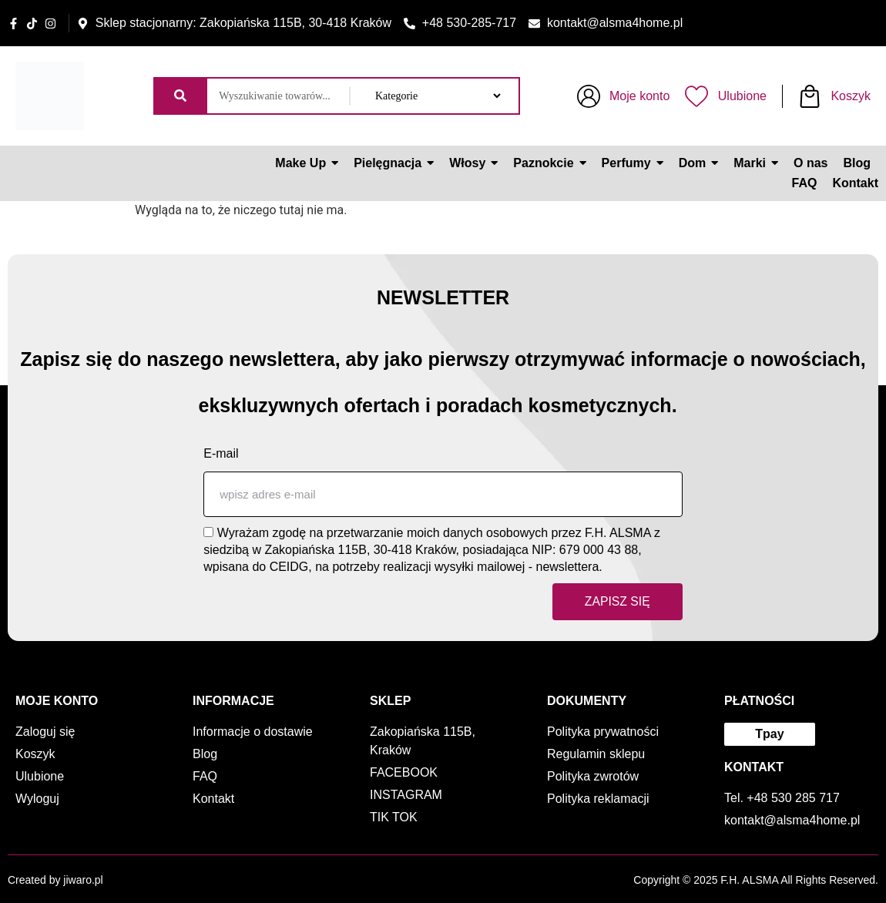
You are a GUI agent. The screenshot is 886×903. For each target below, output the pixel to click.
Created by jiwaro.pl (55, 880)
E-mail (220, 452)
